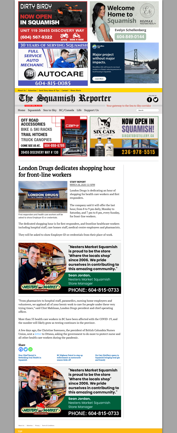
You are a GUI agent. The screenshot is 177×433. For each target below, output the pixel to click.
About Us (21, 418)
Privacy (37, 418)
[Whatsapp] (30, 346)
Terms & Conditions (48, 418)
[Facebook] (21, 346)
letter (38, 330)
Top (20, 424)
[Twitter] (25, 346)
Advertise (30, 418)
